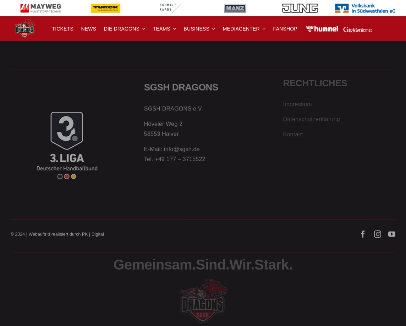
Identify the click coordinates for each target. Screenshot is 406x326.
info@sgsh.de (182, 151)
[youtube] (391, 235)
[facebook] (363, 235)
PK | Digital (93, 235)
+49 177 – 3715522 (180, 161)
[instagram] (377, 235)
